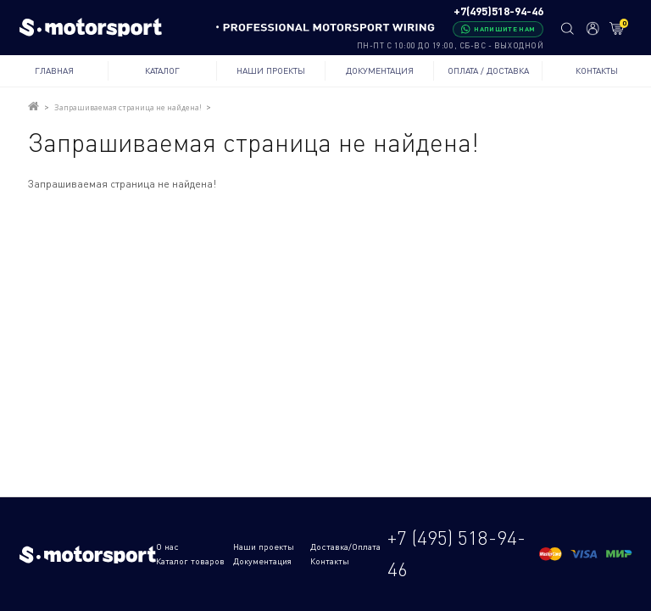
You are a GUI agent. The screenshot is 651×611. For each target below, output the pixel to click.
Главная (54, 70)
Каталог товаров (190, 561)
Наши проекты (270, 70)
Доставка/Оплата (345, 546)
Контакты (597, 70)
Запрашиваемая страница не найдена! (128, 107)
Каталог (162, 70)
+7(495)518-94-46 (498, 11)
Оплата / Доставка (488, 70)
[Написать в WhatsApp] (498, 29)
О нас (167, 546)
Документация (380, 70)
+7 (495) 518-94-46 (456, 553)
